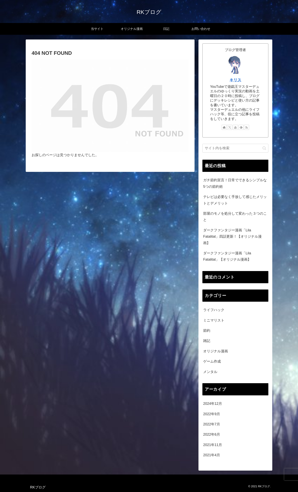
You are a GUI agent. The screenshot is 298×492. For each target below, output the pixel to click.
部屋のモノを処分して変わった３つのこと (235, 217)
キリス (235, 80)
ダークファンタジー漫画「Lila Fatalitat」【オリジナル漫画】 (227, 256)
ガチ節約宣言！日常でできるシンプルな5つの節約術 (235, 183)
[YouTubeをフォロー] (235, 127)
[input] (235, 148)
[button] (264, 148)
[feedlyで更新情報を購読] (241, 127)
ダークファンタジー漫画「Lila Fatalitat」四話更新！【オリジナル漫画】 (232, 236)
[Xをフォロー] (229, 127)
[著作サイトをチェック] (224, 127)
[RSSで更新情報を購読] (246, 127)
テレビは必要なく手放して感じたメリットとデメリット (235, 200)
